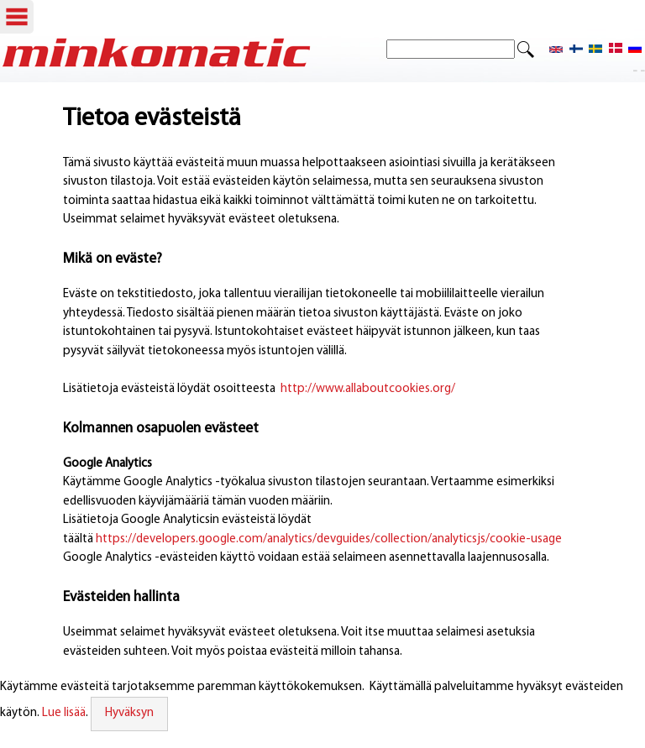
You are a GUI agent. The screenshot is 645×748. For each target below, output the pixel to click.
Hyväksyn (129, 713)
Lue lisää (64, 713)
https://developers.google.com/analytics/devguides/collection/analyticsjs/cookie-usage (329, 539)
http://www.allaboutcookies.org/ (368, 389)
